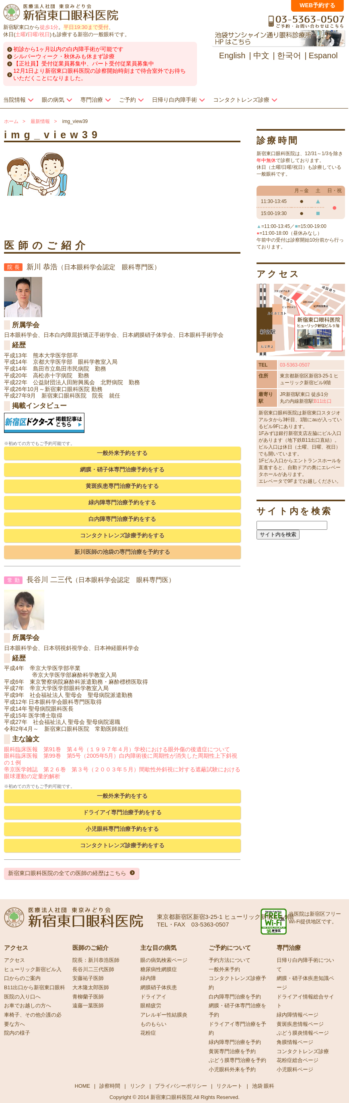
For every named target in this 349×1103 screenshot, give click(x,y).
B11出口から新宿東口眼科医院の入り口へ (34, 992)
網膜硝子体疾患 (158, 987)
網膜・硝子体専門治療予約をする (122, 469)
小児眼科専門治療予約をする (122, 829)
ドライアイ (153, 997)
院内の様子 (17, 1033)
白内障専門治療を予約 (235, 997)
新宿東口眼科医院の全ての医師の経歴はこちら (67, 873)
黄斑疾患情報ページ (300, 1024)
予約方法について (229, 960)
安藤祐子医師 (88, 978)
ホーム (11, 121)
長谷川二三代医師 (93, 969)
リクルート (229, 1086)
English (232, 55)
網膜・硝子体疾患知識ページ (305, 983)
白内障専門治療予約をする (122, 519)
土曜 (20, 34)
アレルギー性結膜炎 (163, 1015)
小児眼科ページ (295, 1069)
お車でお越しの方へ (27, 1006)
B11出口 (323, 401)
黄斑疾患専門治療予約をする (122, 486)
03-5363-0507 (295, 365)
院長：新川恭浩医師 (95, 960)
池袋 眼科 (263, 1086)
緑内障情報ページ (297, 1015)
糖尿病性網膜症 (158, 969)
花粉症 (148, 1033)
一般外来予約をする (122, 453)
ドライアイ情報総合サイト (305, 1001)
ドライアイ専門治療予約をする (122, 812)
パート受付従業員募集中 (123, 63)
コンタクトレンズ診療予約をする (122, 535)
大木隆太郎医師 (90, 987)
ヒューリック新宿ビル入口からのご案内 (33, 974)
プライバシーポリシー (181, 1086)
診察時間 (109, 1086)
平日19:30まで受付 (86, 27)
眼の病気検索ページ (163, 960)
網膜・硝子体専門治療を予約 (237, 1010)
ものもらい (153, 1024)
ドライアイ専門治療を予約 (237, 1028)
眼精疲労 (150, 1006)
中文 (261, 55)
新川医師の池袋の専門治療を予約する (122, 552)
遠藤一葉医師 (88, 1006)
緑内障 (148, 978)
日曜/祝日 (38, 34)
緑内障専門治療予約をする (122, 502)
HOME (82, 1086)
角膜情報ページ (295, 1042)
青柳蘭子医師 (88, 997)
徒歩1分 (49, 27)
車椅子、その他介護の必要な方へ (33, 1019)
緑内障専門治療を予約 (235, 1042)
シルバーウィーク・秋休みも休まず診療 (64, 56)
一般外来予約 (224, 969)
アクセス (14, 960)
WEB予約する (317, 5)
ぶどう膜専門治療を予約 (237, 1060)
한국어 (289, 55)
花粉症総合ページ (297, 1060)
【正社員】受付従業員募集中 (49, 63)
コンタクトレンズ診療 (303, 1051)
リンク (138, 1086)
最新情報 (40, 121)
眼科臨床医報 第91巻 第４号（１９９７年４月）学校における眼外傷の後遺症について (117, 749)
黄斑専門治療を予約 (232, 1051)
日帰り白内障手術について (305, 964)
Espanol (323, 55)
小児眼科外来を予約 (232, 1069)
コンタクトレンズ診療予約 (237, 983)
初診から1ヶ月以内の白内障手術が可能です (68, 49)
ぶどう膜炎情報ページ (303, 1033)
